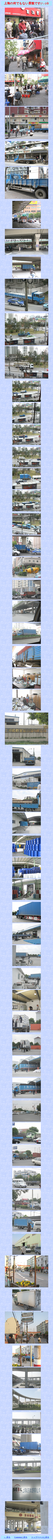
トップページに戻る (40, 1537)
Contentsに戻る (20, 1537)
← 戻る (7, 1537)
